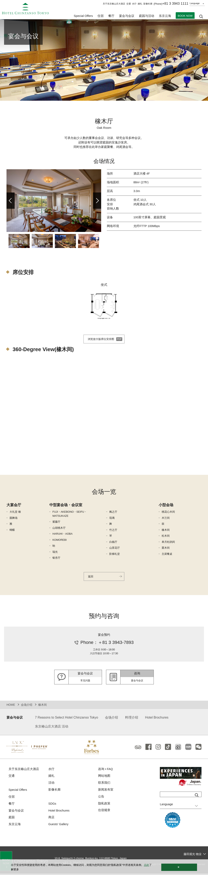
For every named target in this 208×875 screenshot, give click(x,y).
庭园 (12, 819)
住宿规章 (104, 812)
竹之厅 (113, 530)
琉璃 (112, 518)
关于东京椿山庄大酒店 (114, 3)
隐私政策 (104, 805)
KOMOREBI (59, 540)
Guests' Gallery (58, 826)
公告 (101, 798)
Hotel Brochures (156, 718)
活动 (51, 784)
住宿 (12, 798)
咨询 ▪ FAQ (105, 770)
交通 (128, 3)
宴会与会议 (126, 16)
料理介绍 (131, 718)
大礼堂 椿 (15, 512)
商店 (51, 819)
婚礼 (140, 3)
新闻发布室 (105, 791)
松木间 (166, 536)
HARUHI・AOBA (62, 534)
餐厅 (12, 805)
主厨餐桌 (167, 554)
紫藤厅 (56, 522)
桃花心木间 (168, 512)
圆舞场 (13, 518)
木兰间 (166, 518)
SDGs (52, 805)
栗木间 (166, 548)
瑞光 (55, 552)
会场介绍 (26, 706)
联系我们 (104, 784)
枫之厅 (113, 512)
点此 (146, 864)
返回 (91, 577)
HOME (10, 706)
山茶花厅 (114, 548)
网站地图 (104, 777)
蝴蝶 (12, 530)
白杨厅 (113, 542)
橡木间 (166, 530)
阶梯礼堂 (114, 554)
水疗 (134, 3)
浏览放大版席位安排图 (100, 339)
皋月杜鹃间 (168, 542)
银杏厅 (56, 558)
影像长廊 (147, 3)
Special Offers (83, 16)
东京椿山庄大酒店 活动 (51, 727)
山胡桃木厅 (59, 528)
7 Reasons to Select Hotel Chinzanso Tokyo (66, 718)
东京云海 (165, 16)
